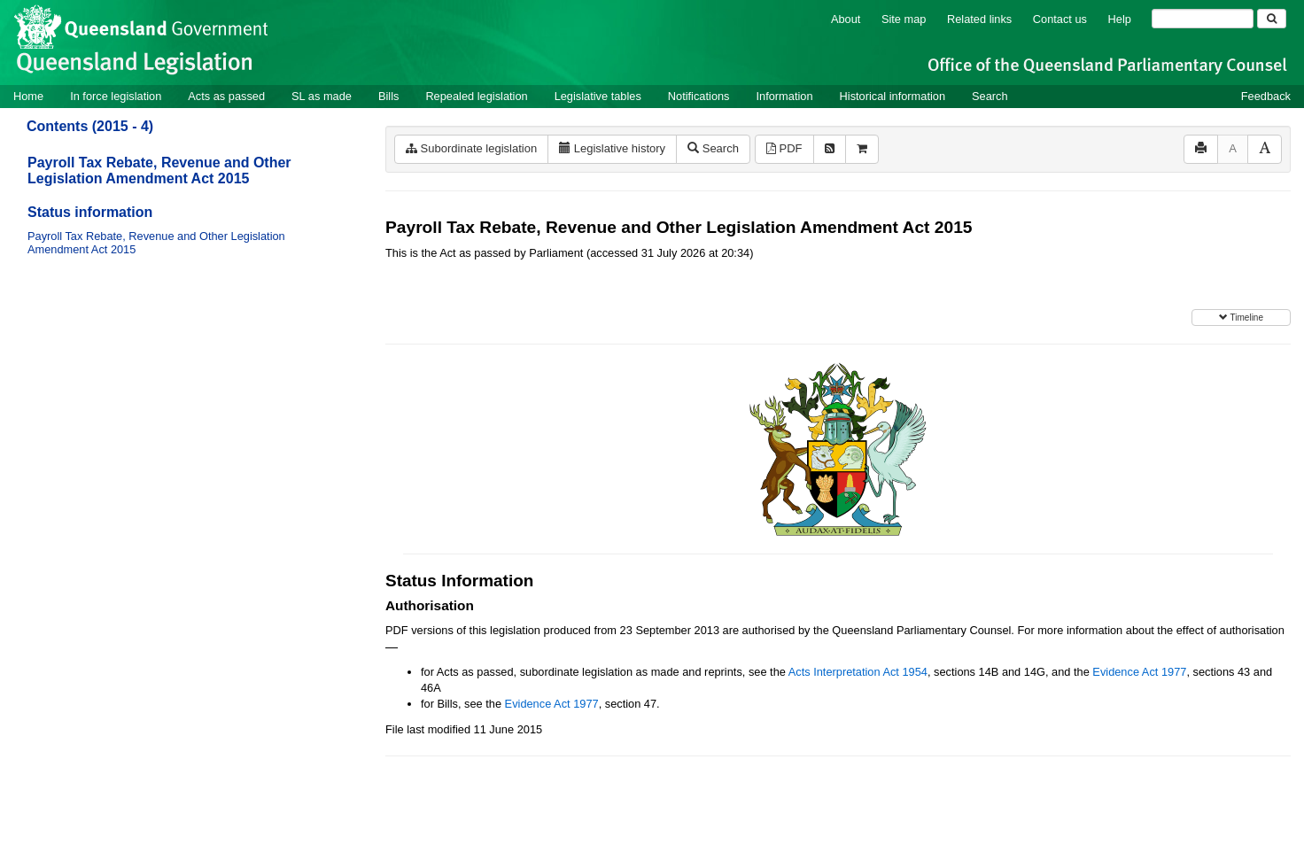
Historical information (892, 96)
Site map (904, 19)
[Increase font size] (1264, 149)
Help (1119, 19)
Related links (979, 19)
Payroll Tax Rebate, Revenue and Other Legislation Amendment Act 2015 (159, 170)
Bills (388, 96)
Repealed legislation (476, 96)
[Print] (1201, 149)
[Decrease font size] (1232, 149)
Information (785, 96)
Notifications (699, 96)
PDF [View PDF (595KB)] (784, 148)
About (845, 19)
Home (28, 96)
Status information (89, 212)
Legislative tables (598, 96)
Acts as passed (226, 96)
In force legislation (115, 96)
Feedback (1266, 96)
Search (990, 96)
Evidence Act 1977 (1139, 671)
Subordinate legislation (471, 148)
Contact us (1060, 19)
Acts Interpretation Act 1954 (858, 671)
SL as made (321, 96)
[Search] (1203, 18)
